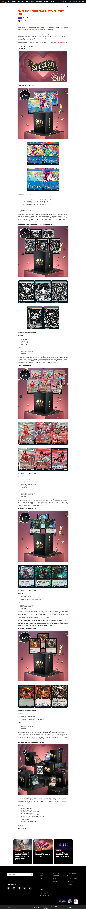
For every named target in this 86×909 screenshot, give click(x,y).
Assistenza (55, 876)
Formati (41, 875)
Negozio (46, 1)
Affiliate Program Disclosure (57, 880)
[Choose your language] (73, 908)
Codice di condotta (20, 908)
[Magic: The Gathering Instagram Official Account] (30, 888)
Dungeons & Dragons (45, 892)
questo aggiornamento (31, 29)
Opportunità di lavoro (58, 875)
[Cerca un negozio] (31, 874)
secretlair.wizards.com (60, 42)
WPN (54, 878)
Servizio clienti (37, 907)
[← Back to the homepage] (5, 1)
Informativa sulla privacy (28, 908)
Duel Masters (43, 893)
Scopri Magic (39, 1)
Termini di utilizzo (10, 907)
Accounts (81, 1)
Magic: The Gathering (72, 873)
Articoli (52, 1)
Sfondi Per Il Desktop (44, 880)
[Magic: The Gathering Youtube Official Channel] (24, 888)
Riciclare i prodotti (57, 883)
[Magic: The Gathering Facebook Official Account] (8, 888)
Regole (41, 876)
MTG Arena (21, 1)
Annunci (23, 7)
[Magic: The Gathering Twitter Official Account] (13, 888)
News (19, 7)
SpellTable (69, 884)
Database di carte (73, 1)
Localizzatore (64, 1)
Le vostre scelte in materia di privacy (63, 908)
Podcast (41, 878)
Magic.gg (69, 876)
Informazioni (56, 873)
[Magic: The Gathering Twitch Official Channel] (19, 888)
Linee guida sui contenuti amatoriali (46, 907)
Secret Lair (69, 883)
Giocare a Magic (30, 1)
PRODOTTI (14, 1)
